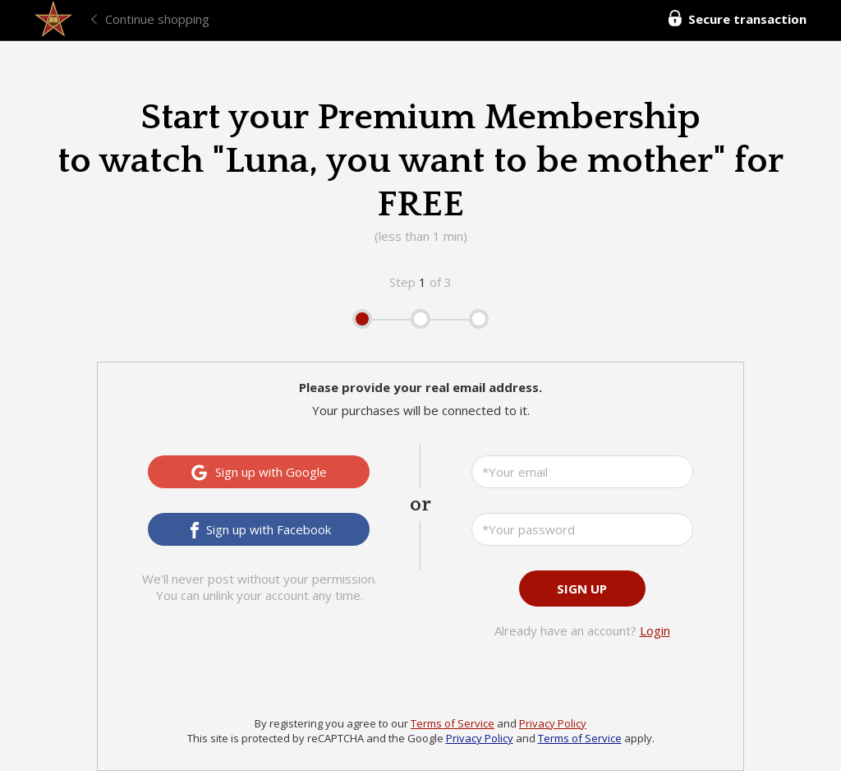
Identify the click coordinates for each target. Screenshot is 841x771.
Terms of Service (452, 723)
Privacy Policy (552, 723)
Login (655, 630)
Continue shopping (157, 19)
